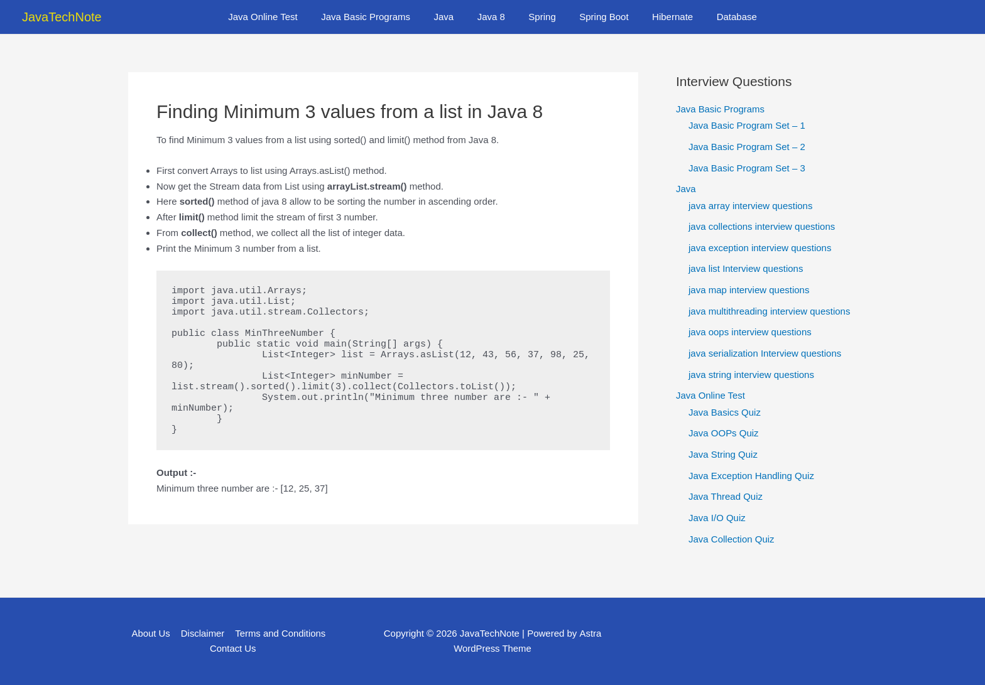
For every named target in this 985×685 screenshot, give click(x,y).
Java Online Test (279, 16)
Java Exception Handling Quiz (751, 476)
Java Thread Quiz (725, 497)
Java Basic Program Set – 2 (746, 146)
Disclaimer (202, 633)
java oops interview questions (750, 332)
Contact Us (233, 648)
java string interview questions (751, 375)
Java (451, 16)
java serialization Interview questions (764, 353)
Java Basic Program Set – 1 (746, 125)
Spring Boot (596, 16)
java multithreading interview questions (769, 311)
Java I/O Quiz (717, 519)
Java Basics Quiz (724, 412)
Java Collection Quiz (731, 539)
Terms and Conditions (279, 633)
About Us (151, 633)
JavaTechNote (62, 17)
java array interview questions (750, 205)
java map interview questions (749, 290)
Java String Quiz (723, 455)
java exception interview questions (760, 247)
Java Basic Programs (377, 16)
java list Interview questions (745, 269)
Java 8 (493, 16)
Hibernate (660, 16)
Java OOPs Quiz (723, 434)
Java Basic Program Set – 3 (746, 168)
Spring (539, 16)
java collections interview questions (761, 227)
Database (720, 16)
